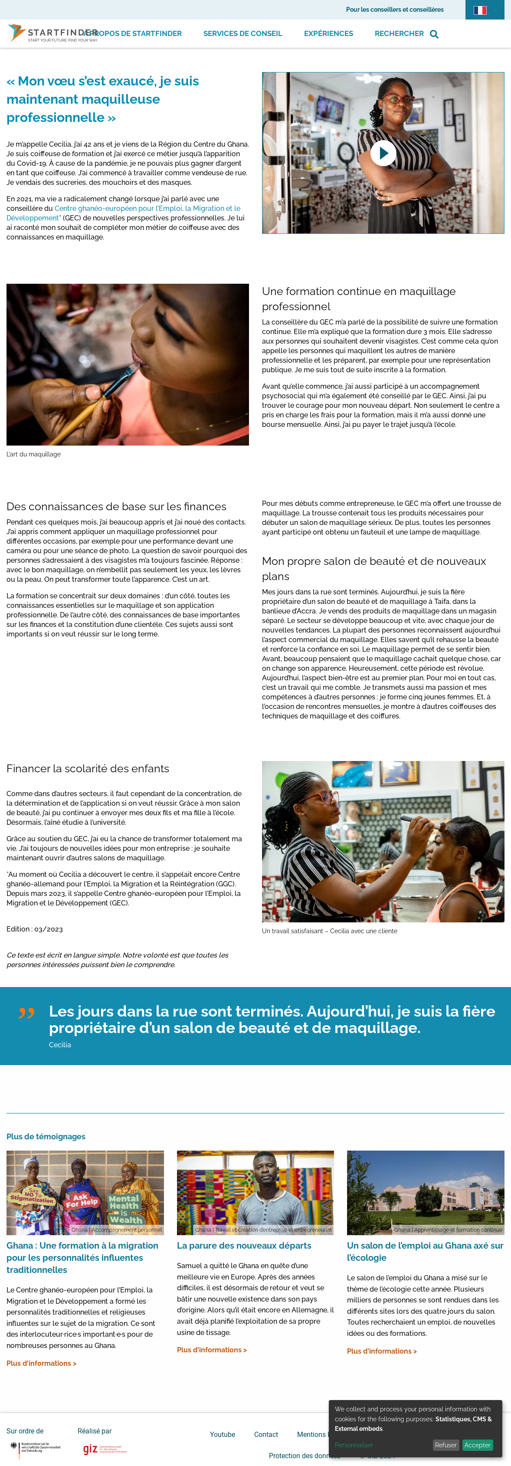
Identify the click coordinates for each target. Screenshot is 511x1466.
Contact (266, 1434)
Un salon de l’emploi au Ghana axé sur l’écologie (425, 1251)
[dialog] (415, 1428)
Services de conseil (242, 33)
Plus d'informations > (41, 1363)
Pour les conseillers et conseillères (395, 9)
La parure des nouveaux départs (244, 1245)
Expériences (328, 33)
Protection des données (305, 1456)
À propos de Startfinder (132, 33)
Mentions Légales (324, 1434)
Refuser (446, 1445)
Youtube (222, 1434)
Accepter (478, 1445)
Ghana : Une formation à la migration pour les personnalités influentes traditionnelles (82, 1257)
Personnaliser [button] (354, 1445)
